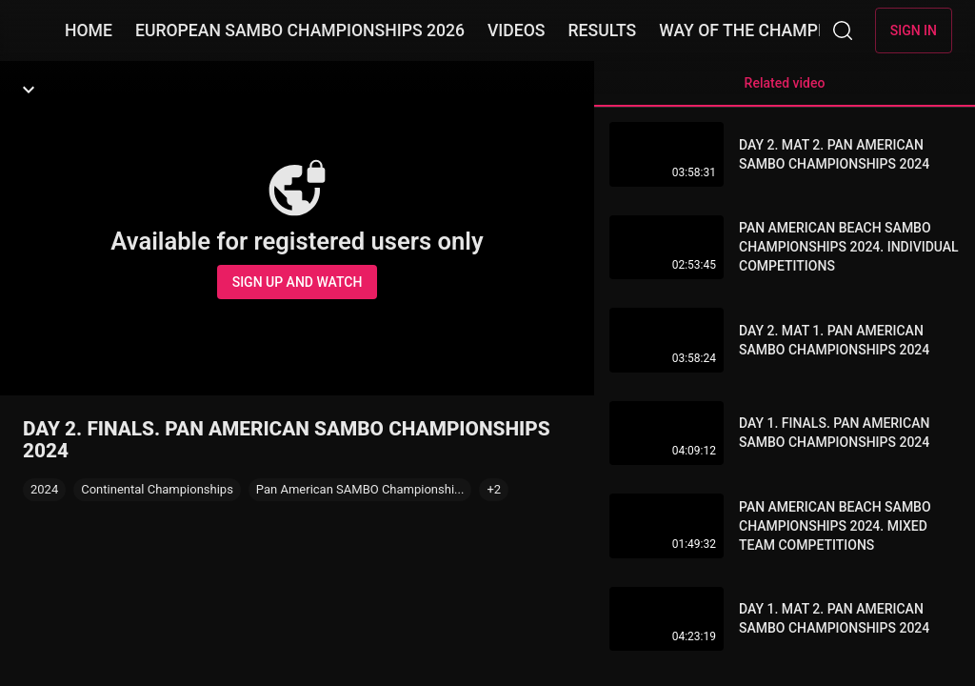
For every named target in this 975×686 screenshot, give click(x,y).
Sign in (913, 30)
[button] (493, 489)
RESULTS (601, 30)
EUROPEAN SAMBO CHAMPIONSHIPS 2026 (300, 30)
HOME (88, 30)
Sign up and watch (297, 282)
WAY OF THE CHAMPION (752, 30)
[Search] (843, 30)
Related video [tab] (784, 91)
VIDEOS (517, 30)
